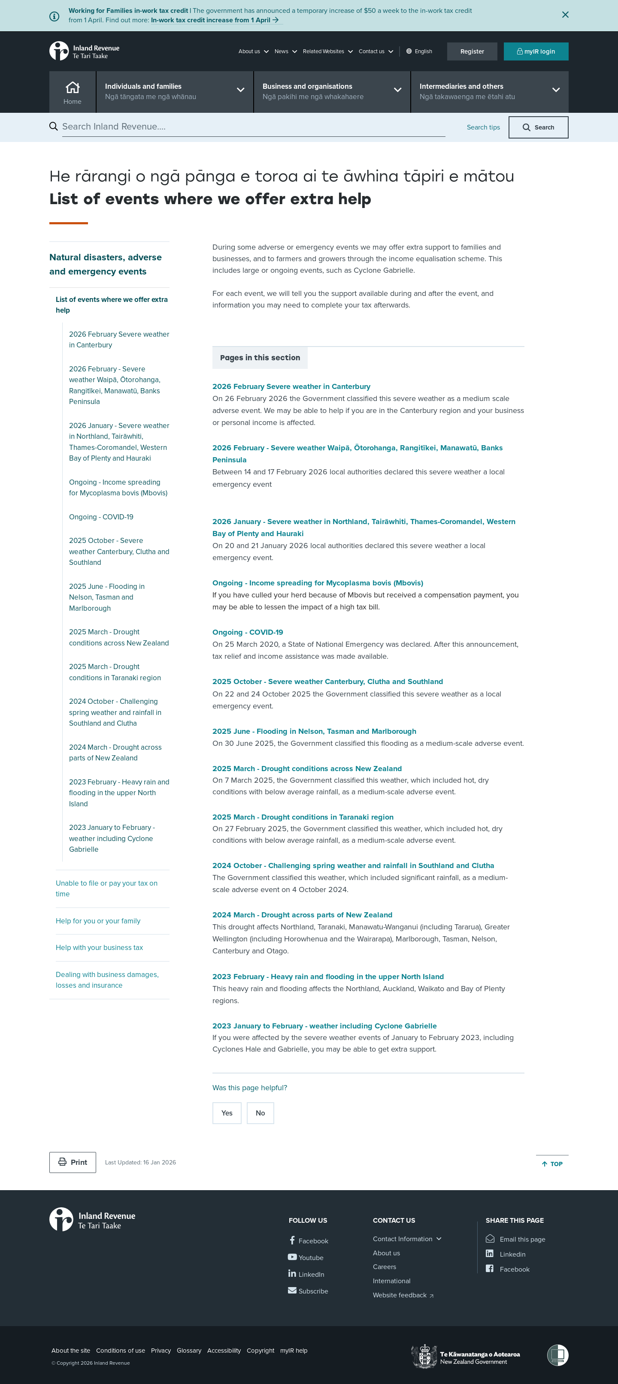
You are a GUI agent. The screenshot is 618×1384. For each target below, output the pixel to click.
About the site (71, 1350)
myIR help (294, 1350)
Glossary (189, 1350)
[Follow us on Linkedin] (306, 1274)
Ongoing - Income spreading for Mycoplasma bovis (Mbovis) (118, 488)
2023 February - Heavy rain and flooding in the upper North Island (119, 793)
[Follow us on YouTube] (306, 1258)
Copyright (260, 1350)
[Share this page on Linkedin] (506, 1254)
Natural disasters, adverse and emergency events (105, 264)
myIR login (536, 51)
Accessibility (224, 1350)
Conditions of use (120, 1350)
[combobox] (253, 126)
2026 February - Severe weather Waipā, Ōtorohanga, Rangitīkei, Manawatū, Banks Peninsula (115, 386)
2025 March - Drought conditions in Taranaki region (115, 672)
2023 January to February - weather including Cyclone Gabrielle (112, 838)
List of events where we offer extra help (112, 305)
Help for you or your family (98, 921)
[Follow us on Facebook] (308, 1241)
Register (472, 51)
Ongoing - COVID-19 (101, 517)
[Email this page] (515, 1239)
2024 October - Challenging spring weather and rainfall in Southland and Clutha (115, 712)
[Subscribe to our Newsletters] (308, 1291)
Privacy (161, 1350)
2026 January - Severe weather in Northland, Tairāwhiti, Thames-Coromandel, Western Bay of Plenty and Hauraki (119, 442)
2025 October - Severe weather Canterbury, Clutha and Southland (119, 551)
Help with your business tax (99, 947)
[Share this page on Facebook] (508, 1269)
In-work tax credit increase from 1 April (210, 20)
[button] (254, 51)
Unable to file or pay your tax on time (107, 889)
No (260, 1113)
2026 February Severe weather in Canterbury (119, 340)
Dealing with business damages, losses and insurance (107, 980)
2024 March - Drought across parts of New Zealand (115, 753)
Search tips (483, 127)
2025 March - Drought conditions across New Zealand (119, 637)
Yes (227, 1113)
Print (72, 1162)
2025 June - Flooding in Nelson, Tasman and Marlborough (107, 597)
